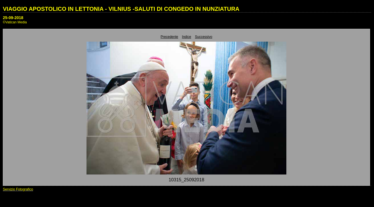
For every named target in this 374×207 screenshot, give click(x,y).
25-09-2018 (13, 17)
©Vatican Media (15, 22)
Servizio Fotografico (18, 189)
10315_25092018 (186, 179)
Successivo (203, 37)
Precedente (169, 37)
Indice (186, 37)
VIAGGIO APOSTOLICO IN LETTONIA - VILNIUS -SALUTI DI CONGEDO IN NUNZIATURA (121, 9)
